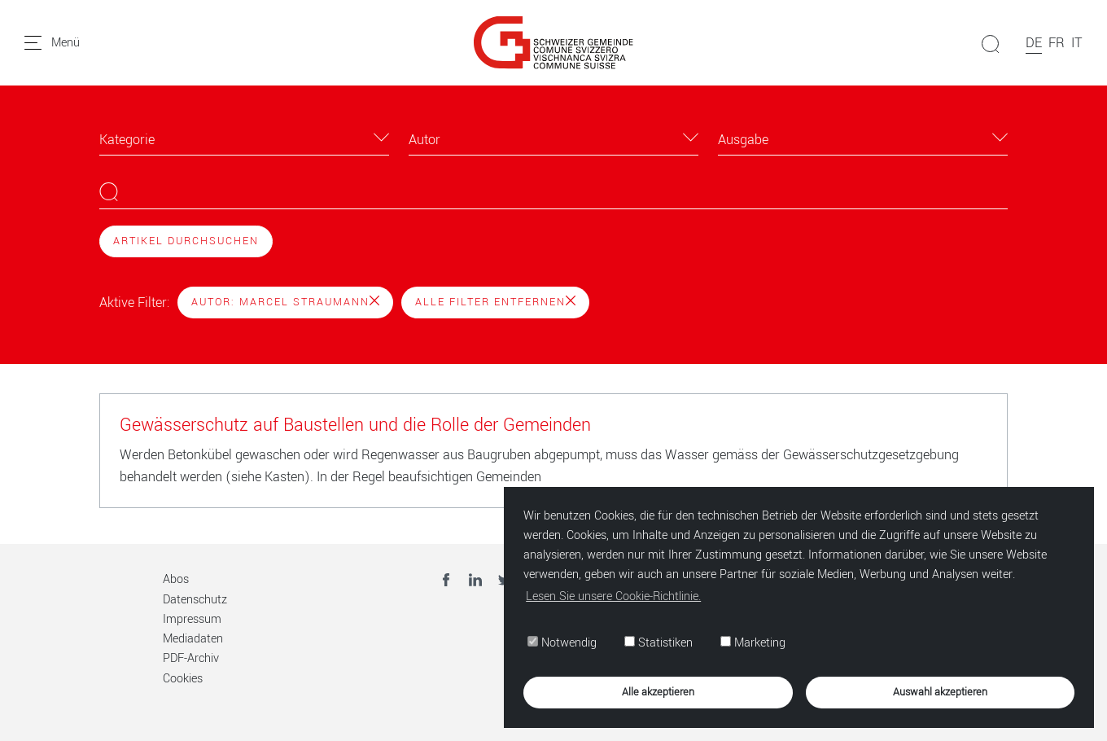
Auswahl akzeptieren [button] (940, 691)
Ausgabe (743, 139)
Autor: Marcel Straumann (285, 302)
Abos (176, 579)
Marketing (752, 642)
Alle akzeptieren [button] (658, 691)
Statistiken (658, 642)
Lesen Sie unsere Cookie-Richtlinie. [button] (613, 596)
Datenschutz (195, 599)
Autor (424, 139)
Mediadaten (193, 638)
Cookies (183, 678)
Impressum (192, 619)
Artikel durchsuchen (186, 241)
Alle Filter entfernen (495, 302)
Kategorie (127, 139)
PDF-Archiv (191, 658)
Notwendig (562, 642)
